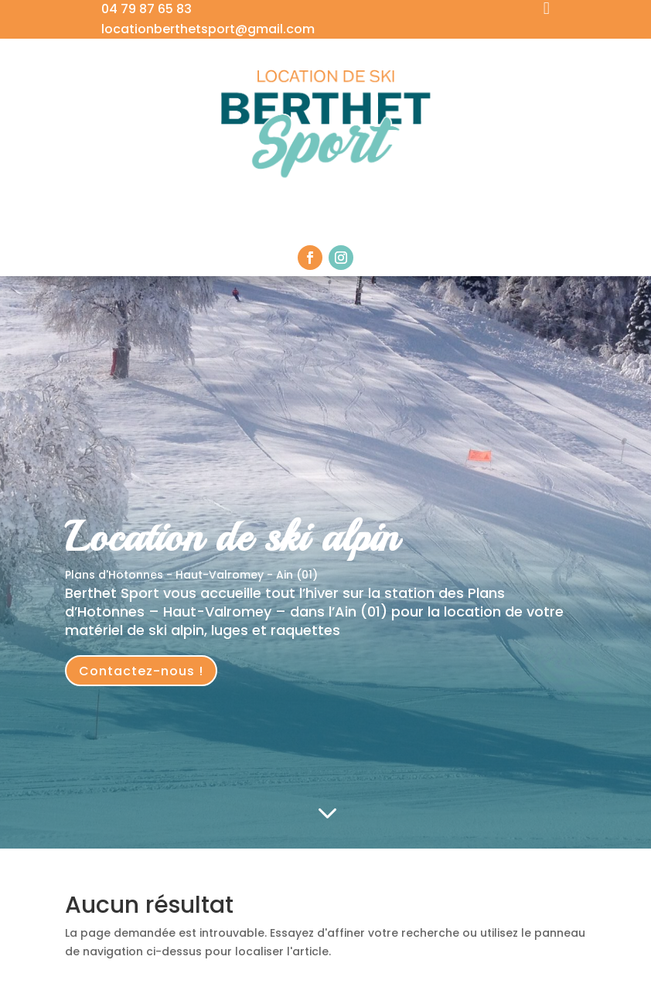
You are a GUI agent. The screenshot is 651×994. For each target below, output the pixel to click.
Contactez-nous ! (141, 671)
